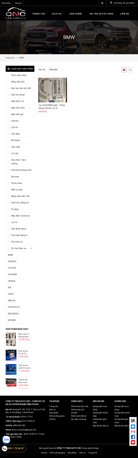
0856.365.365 (19, 425)
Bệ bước (15, 176)
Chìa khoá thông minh (21, 170)
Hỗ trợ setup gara (101, 14)
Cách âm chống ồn (20, 202)
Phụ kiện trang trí (19, 235)
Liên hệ (124, 14)
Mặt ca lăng (17, 189)
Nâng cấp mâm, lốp (20, 196)
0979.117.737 (26, 417)
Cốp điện (15, 134)
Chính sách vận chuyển (77, 411)
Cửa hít (14, 127)
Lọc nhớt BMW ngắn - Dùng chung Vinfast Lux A (51, 106)
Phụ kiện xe (16, 241)
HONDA (11, 281)
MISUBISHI (13, 313)
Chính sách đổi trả (79, 416)
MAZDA (11, 300)
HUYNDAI (12, 274)
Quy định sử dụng (78, 419)
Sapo (96, 448)
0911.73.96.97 (28, 421)
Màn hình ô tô (17, 101)
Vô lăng (14, 209)
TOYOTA (12, 268)
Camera (14, 121)
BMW (10, 255)
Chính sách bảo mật (79, 406)
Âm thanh (15, 140)
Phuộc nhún (16, 183)
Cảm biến (15, 147)
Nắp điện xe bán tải (20, 215)
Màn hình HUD (18, 108)
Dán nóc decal (18, 94)
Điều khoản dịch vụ (101, 426)
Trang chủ (38, 14)
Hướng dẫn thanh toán (100, 414)
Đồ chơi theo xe (18, 248)
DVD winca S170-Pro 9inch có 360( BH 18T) (24, 352)
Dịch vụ (57, 14)
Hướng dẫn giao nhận (100, 421)
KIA (9, 287)
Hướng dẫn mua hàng (100, 408)
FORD (10, 294)
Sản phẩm (76, 14)
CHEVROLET (14, 307)
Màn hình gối (17, 114)
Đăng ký (18, 3)
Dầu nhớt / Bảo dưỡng (18, 162)
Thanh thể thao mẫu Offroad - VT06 (22, 381)
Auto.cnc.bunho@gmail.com (24, 430)
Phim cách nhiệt (18, 75)
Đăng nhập (6, 3)
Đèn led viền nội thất (21, 88)
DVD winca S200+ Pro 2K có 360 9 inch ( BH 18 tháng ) (24, 366)
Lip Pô (14, 222)
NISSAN (12, 320)
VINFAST (12, 261)
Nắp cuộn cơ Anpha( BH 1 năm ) (23, 335)
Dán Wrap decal (18, 228)
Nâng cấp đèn (18, 81)
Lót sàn (14, 153)
